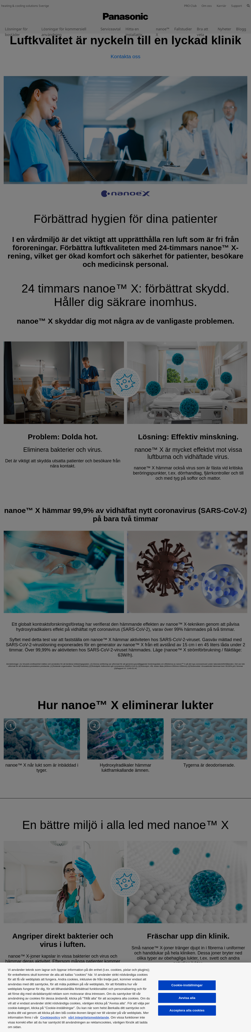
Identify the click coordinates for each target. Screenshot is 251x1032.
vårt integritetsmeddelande (88, 1017)
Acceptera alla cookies (186, 1010)
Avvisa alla (187, 998)
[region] (125, 997)
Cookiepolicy (50, 1017)
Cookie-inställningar (187, 985)
